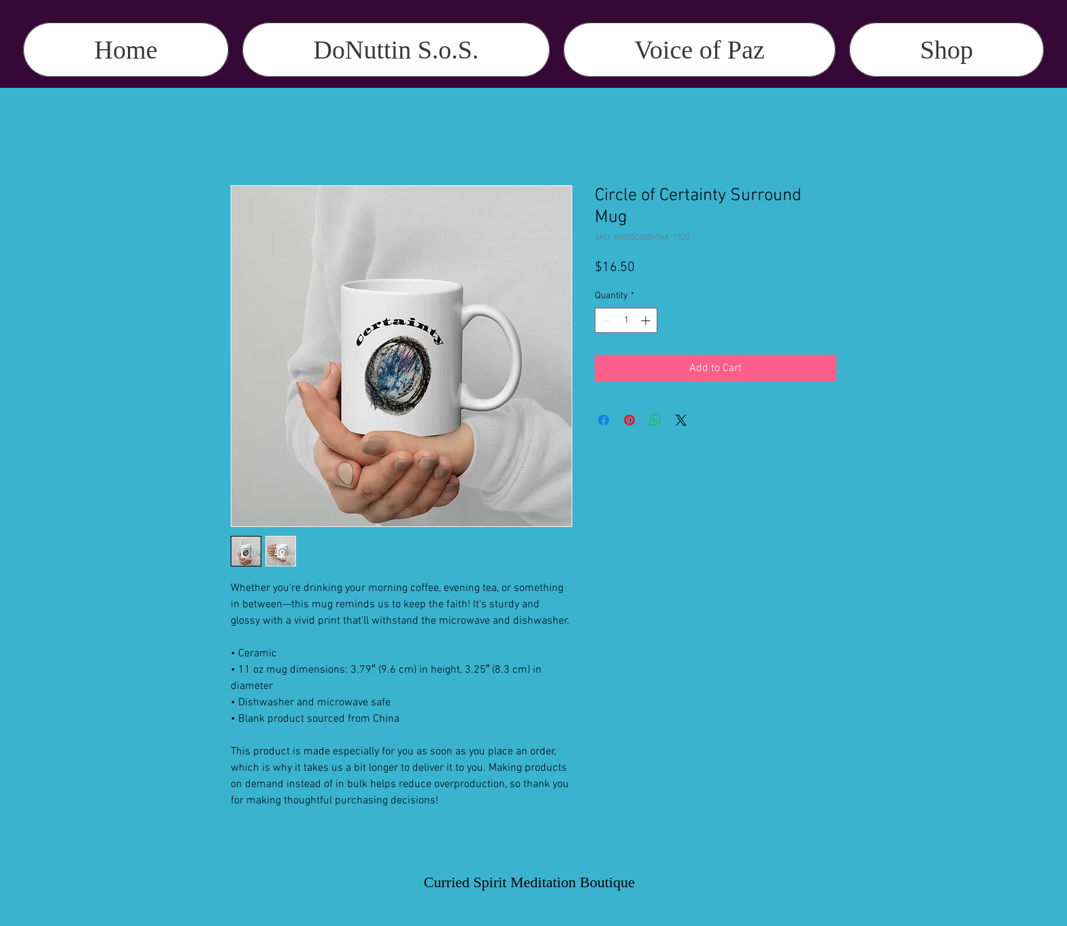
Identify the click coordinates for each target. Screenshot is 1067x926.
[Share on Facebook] (603, 420)
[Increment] (646, 320)
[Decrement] (605, 320)
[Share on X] (681, 420)
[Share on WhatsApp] (655, 420)
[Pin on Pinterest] (629, 420)
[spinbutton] (626, 320)
